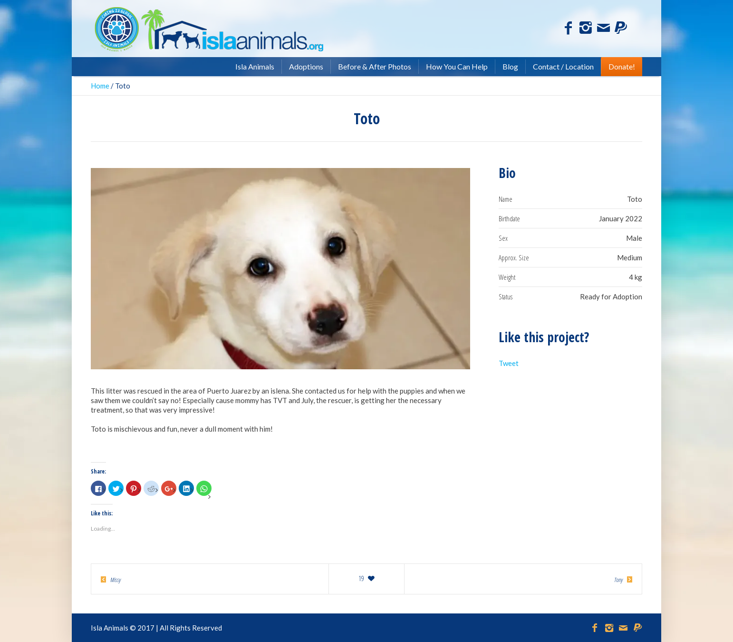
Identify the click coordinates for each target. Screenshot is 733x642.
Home (100, 85)
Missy (115, 579)
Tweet (509, 363)
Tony (618, 579)
